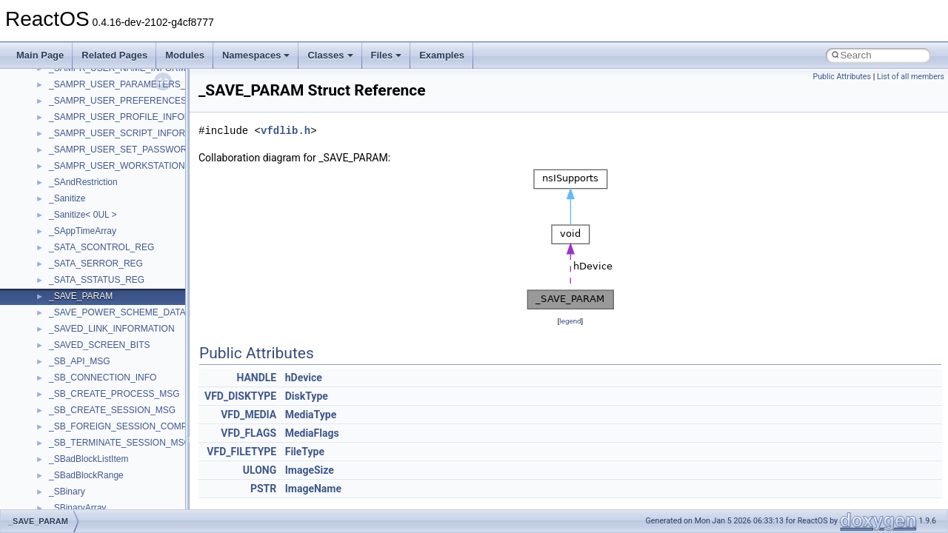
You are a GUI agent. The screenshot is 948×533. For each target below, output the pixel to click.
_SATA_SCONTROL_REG (101, 247)
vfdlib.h (285, 131)
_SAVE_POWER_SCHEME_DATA (117, 312)
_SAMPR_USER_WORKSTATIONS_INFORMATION (153, 166)
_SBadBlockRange (86, 475)
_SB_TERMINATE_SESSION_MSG (120, 443)
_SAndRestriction (83, 182)
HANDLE (256, 377)
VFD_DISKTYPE (240, 396)
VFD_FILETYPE (241, 451)
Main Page (40, 55)
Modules (184, 55)
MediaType (311, 414)
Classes (330, 55)
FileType (304, 451)
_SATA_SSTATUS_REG (96, 280)
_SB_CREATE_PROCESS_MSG (114, 394)
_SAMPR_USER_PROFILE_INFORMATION (136, 117)
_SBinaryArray (77, 508)
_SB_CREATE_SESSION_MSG (112, 410)
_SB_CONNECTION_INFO (102, 377)
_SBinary (67, 491)
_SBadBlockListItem (88, 459)
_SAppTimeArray (82, 231)
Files (386, 55)
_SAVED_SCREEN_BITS (99, 345)
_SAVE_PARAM (81, 296)
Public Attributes (841, 76)
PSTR (263, 489)
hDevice (303, 377)
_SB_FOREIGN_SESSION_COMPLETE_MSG (142, 426)
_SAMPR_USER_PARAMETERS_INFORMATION (148, 84)
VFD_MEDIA (248, 414)
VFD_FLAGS (248, 433)
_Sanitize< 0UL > (83, 214)
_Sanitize (67, 198)
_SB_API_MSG (79, 361)
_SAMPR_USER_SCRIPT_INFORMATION (134, 133)
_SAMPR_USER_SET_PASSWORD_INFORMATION (154, 149)
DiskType (306, 396)
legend (570, 321)
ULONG (259, 470)
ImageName (313, 489)
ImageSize (309, 470)
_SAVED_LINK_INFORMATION (112, 329)
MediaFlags (312, 433)
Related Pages (114, 55)
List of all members (910, 76)
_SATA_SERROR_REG (96, 263)
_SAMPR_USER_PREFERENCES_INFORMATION (151, 100)
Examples (441, 55)
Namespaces (256, 55)
